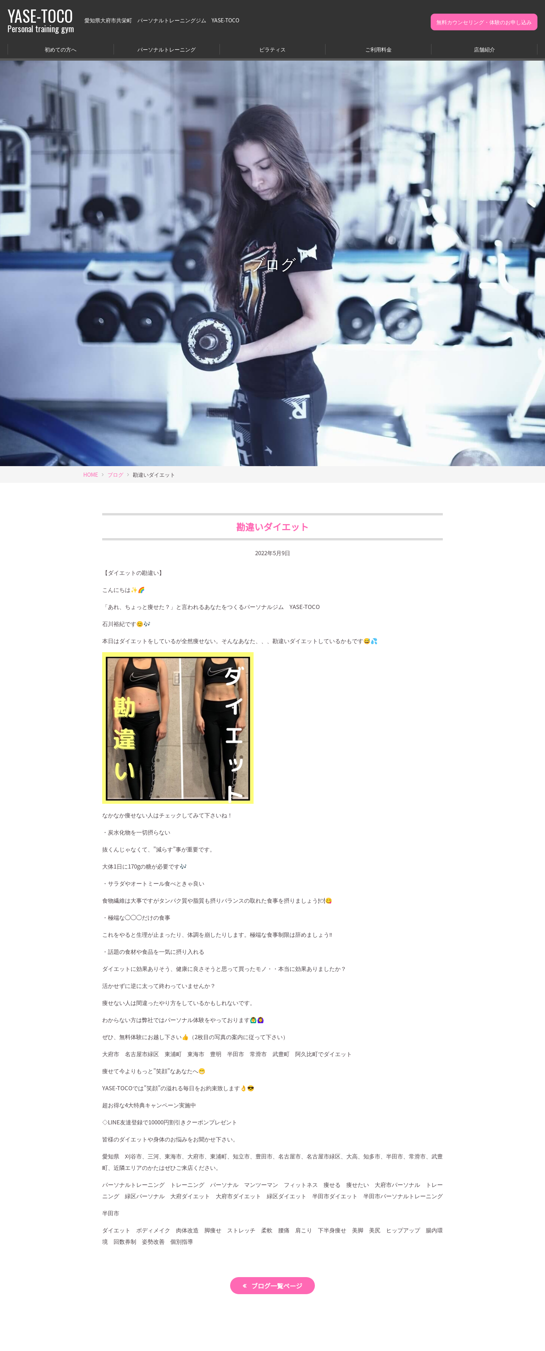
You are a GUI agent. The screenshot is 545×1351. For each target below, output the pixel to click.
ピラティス (272, 49)
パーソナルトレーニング (166, 49)
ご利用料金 (378, 49)
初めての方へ (60, 49)
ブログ (115, 474)
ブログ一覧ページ (277, 1285)
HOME (90, 474)
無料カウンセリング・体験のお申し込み (484, 22)
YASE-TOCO (41, 20)
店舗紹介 (484, 49)
